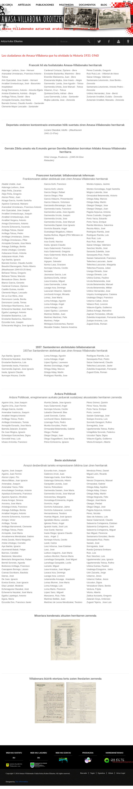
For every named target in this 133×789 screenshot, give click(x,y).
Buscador (83, 773)
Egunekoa (101, 773)
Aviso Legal (120, 773)
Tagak (92, 773)
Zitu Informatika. (21, 782)
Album (110, 773)
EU (129, 1)
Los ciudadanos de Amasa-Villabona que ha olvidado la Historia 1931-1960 (50, 55)
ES (124, 1)
